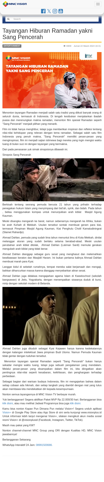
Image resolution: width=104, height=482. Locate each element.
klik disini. (75, 403)
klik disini (7, 403)
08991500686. (44, 445)
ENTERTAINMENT (12, 46)
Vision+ (6, 412)
